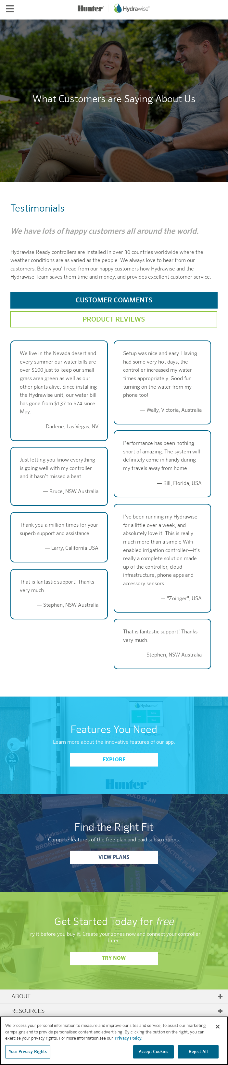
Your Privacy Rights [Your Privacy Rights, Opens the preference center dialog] (28, 1055)
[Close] (217, 1030)
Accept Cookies (154, 1055)
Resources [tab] (117, 1011)
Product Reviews (113, 319)
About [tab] (117, 997)
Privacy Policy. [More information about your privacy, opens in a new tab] (129, 1042)
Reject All (198, 1055)
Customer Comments (114, 300)
